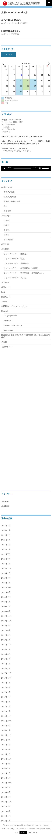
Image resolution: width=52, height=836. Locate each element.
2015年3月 (5, 749)
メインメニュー (49, 3)
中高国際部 (8, 239)
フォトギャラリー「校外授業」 (17, 263)
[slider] (22, 168)
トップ (3, 364)
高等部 (6, 235)
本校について (6, 187)
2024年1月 (5, 563)
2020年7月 (5, 606)
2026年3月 (5, 525)
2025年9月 (5, 535)
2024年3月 (5, 559)
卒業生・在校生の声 (12, 201)
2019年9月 (5, 625)
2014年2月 (5, 773)
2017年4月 (5, 697)
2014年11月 (6, 759)
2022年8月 (5, 592)
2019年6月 (5, 635)
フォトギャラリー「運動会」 (16, 254)
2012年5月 (5, 821)
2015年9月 (5, 740)
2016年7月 (5, 730)
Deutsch (4, 311)
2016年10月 (6, 721)
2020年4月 (5, 611)
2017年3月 (5, 702)
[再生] (4, 168)
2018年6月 (5, 654)
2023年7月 (5, 578)
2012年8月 (5, 811)
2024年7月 (5, 554)
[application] (26, 168)
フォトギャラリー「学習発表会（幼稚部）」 (22, 268)
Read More (32, 832)
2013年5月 (5, 787)
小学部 (6, 225)
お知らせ (5, 501)
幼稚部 (6, 220)
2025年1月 (5, 549)
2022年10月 (6, 587)
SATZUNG (8, 320)
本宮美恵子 (15, 34)
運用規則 (7, 211)
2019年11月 (6, 621)
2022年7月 (5, 597)
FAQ (3, 292)
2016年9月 (5, 725)
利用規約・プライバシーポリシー (15, 306)
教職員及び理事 (10, 197)
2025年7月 (5, 544)
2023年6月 (5, 582)
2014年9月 (5, 763)
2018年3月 (5, 663)
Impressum (8, 330)
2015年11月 (6, 735)
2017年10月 (6, 678)
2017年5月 (5, 692)
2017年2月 (5, 706)
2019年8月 (5, 630)
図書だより (6, 297)
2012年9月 (5, 806)
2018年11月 (6, 644)
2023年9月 (5, 573)
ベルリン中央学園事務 (19, 23)
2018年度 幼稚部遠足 (11, 31)
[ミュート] (39, 168)
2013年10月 (6, 783)
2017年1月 (5, 711)
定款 (5, 206)
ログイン (8, 54)
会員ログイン (6, 347)
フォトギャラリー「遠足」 (15, 258)
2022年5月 (5, 602)
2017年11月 (6, 673)
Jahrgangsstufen (10, 316)
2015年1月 (5, 754)
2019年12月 (6, 616)
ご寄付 (4, 342)
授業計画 (5, 244)
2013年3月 (5, 797)
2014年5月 (5, 768)
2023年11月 (6, 568)
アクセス (5, 301)
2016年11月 (6, 716)
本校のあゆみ (9, 192)
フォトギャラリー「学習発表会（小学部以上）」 (24, 273)
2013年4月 (5, 792)
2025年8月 (5, 540)
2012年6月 (5, 816)
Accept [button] (23, 832)
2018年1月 (5, 668)
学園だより (6, 287)
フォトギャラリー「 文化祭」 (16, 277)
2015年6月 (5, 744)
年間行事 (5, 249)
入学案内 (5, 282)
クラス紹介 (6, 216)
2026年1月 (5, 530)
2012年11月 (6, 802)
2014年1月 (5, 778)
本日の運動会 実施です (11, 20)
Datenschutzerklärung (13, 325)
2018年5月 (5, 659)
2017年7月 (5, 682)
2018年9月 (5, 649)
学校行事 (5, 506)
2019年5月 (5, 640)
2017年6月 (5, 687)
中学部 (6, 230)
